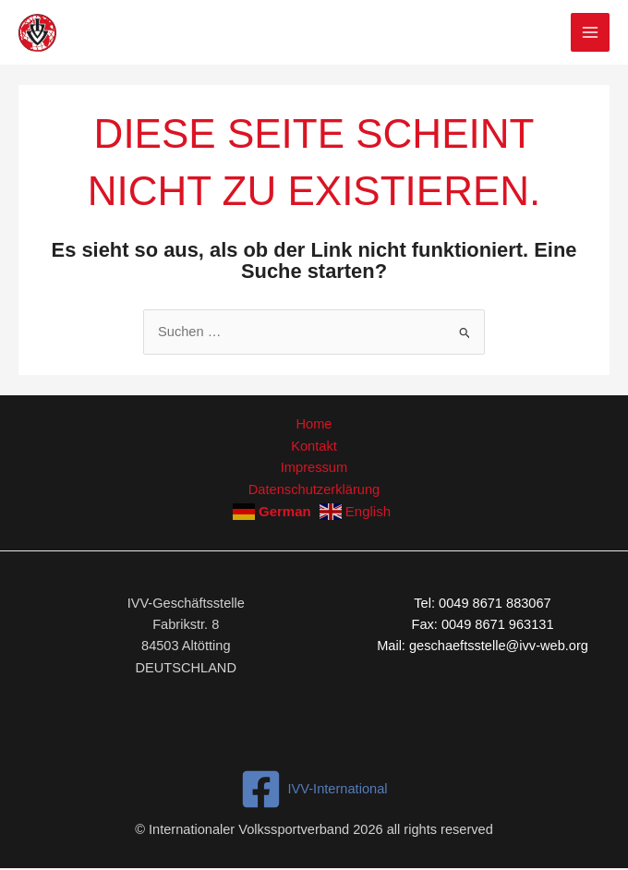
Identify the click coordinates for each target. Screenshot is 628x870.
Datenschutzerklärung (314, 488)
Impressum (314, 467)
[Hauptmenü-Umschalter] (590, 32)
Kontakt (313, 445)
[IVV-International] (314, 788)
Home (314, 424)
